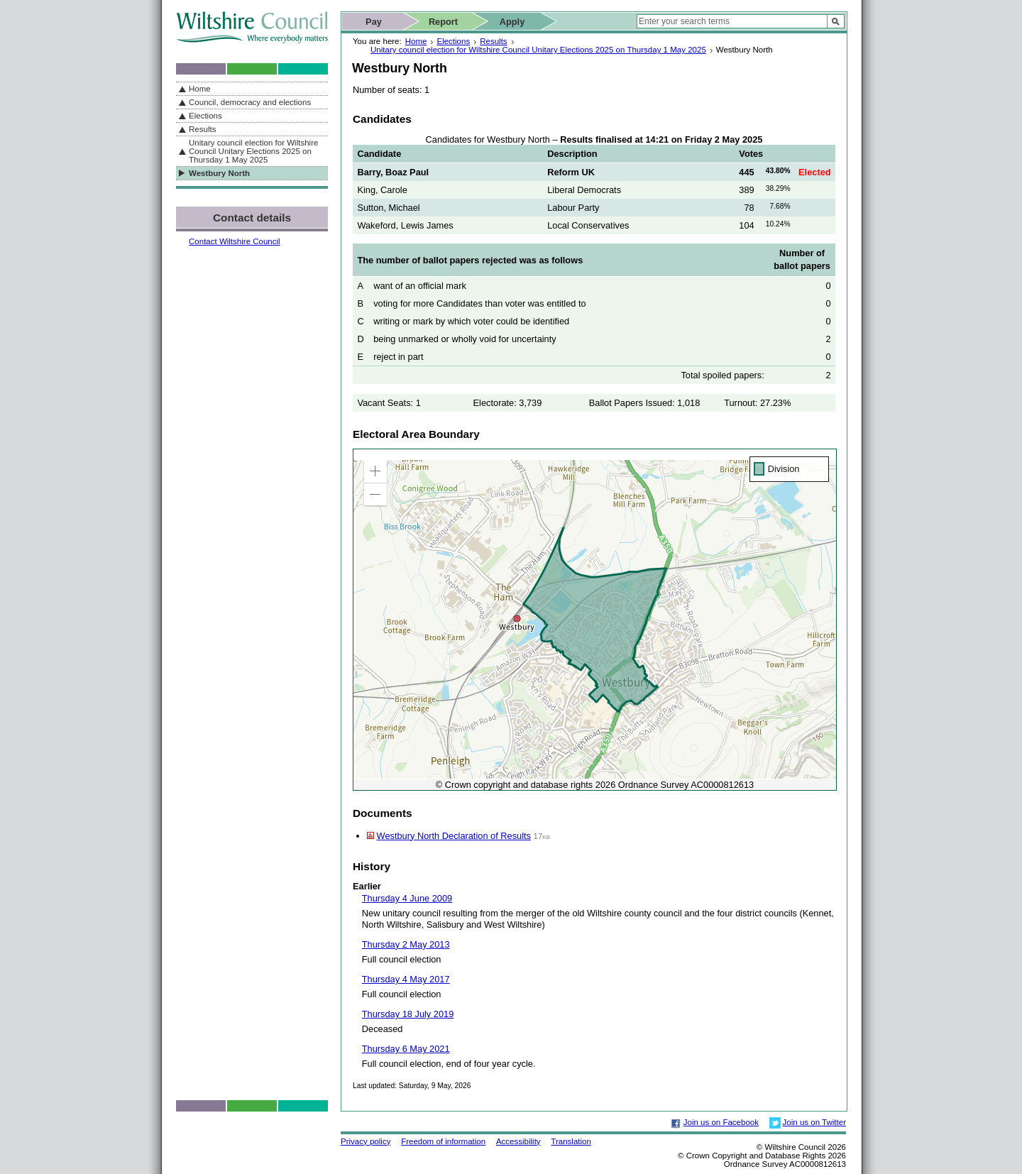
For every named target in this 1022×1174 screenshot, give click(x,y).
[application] (594, 619)
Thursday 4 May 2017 (406, 979)
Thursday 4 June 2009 (407, 898)
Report (443, 21)
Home (416, 41)
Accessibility (518, 1141)
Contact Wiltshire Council (234, 241)
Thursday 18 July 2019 (408, 1014)
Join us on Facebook (721, 1122)
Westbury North (219, 173)
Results (493, 41)
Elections (453, 41)
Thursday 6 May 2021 (406, 1048)
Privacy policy (365, 1141)
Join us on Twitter (814, 1122)
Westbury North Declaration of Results (454, 835)
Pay (374, 21)
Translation (571, 1141)
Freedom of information (443, 1141)
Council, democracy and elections (250, 102)
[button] (375, 471)
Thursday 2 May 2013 (406, 944)
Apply (512, 21)
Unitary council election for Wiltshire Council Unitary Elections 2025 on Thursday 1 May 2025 (538, 49)
